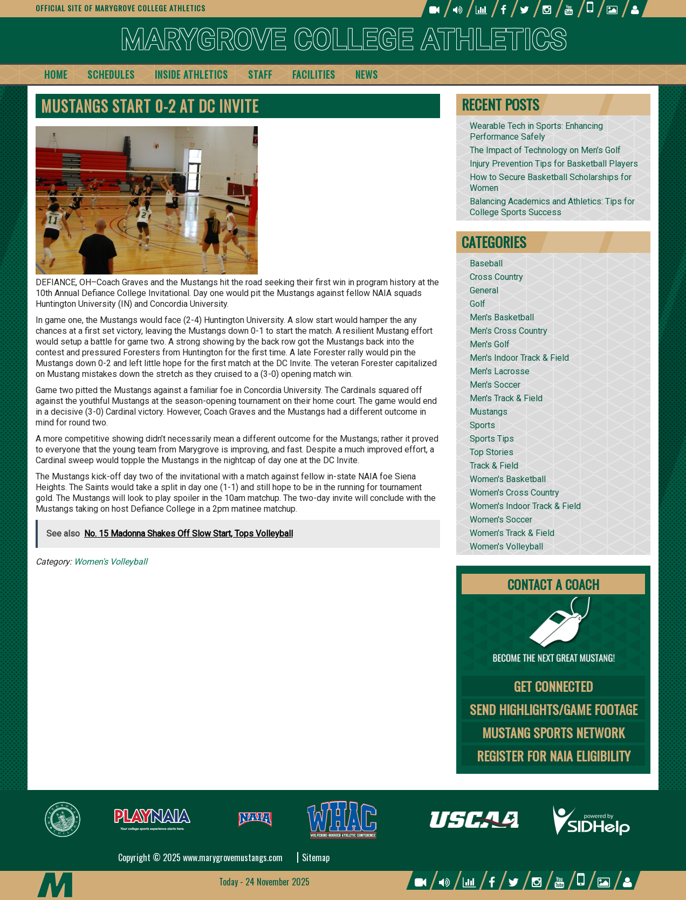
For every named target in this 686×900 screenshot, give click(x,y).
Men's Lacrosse (500, 371)
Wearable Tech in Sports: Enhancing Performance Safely (536, 131)
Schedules (111, 74)
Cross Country (496, 277)
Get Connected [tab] (553, 686)
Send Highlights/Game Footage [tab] (553, 709)
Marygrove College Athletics (343, 40)
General (484, 290)
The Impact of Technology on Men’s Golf (545, 150)
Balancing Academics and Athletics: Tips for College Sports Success (552, 206)
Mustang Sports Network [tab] (553, 732)
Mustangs (488, 412)
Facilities (313, 74)
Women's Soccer (501, 519)
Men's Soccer (495, 385)
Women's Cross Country (514, 492)
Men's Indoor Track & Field (519, 358)
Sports (482, 425)
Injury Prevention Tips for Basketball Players (554, 164)
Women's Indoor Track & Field (525, 506)
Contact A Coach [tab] (553, 584)
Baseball (486, 263)
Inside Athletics (191, 74)
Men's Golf (490, 344)
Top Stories (491, 452)
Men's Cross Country (508, 331)
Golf (477, 304)
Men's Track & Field (506, 398)
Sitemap (316, 857)
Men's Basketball (502, 317)
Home (55, 74)
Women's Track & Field (512, 533)
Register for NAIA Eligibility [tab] (553, 755)
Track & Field (494, 466)
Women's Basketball (508, 479)
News (366, 74)
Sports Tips (492, 439)
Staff (260, 74)
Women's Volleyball (110, 562)
